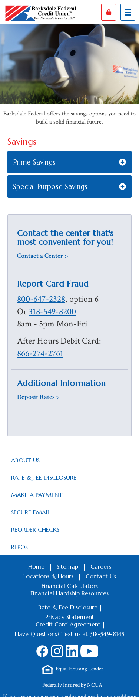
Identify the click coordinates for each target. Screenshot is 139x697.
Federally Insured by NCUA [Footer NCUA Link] (72, 684)
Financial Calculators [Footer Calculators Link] (70, 585)
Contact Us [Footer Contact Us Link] (101, 576)
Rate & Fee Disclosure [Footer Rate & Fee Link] (67, 607)
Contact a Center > (42, 255)
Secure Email (30, 512)
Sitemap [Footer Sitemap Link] (67, 566)
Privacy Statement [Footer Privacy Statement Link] (69, 616)
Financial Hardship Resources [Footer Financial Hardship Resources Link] (69, 593)
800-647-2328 (41, 299)
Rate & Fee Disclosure (43, 477)
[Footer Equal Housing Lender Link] (72, 669)
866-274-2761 (40, 353)
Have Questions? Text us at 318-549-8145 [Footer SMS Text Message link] (69, 633)
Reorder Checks (35, 529)
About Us (25, 460)
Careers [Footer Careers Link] (100, 566)
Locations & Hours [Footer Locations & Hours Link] (48, 576)
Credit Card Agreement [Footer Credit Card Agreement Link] (68, 624)
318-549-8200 (52, 311)
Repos (19, 547)
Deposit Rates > (38, 397)
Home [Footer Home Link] (36, 566)
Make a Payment (37, 494)
